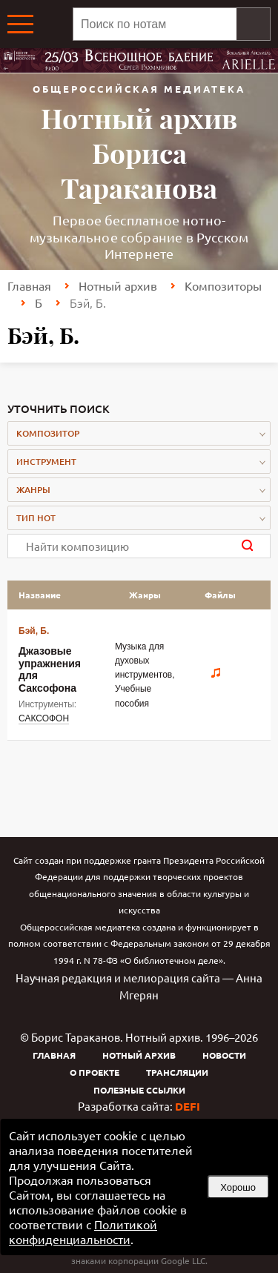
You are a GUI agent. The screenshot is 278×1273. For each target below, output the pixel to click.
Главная (29, 285)
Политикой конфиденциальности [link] (83, 1231)
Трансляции (177, 1072)
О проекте (94, 1072)
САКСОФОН (44, 718)
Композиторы (223, 285)
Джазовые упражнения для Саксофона (50, 669)
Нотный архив (118, 285)
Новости (224, 1055)
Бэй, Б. (34, 631)
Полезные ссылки (139, 1090)
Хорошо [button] (238, 1187)
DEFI (187, 1106)
